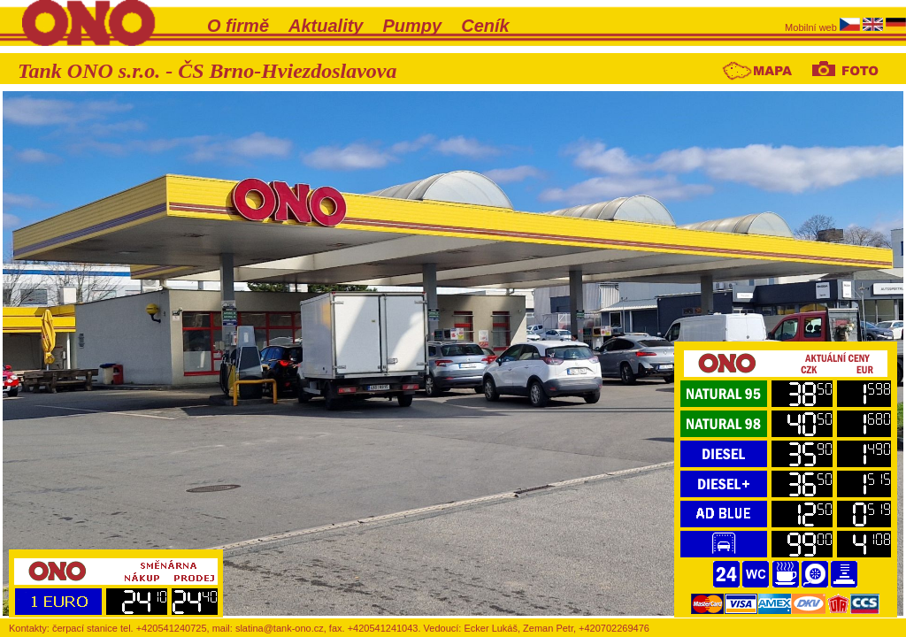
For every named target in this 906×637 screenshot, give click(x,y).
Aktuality (325, 25)
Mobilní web (812, 27)
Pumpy (412, 25)
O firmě (238, 25)
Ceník (485, 25)
